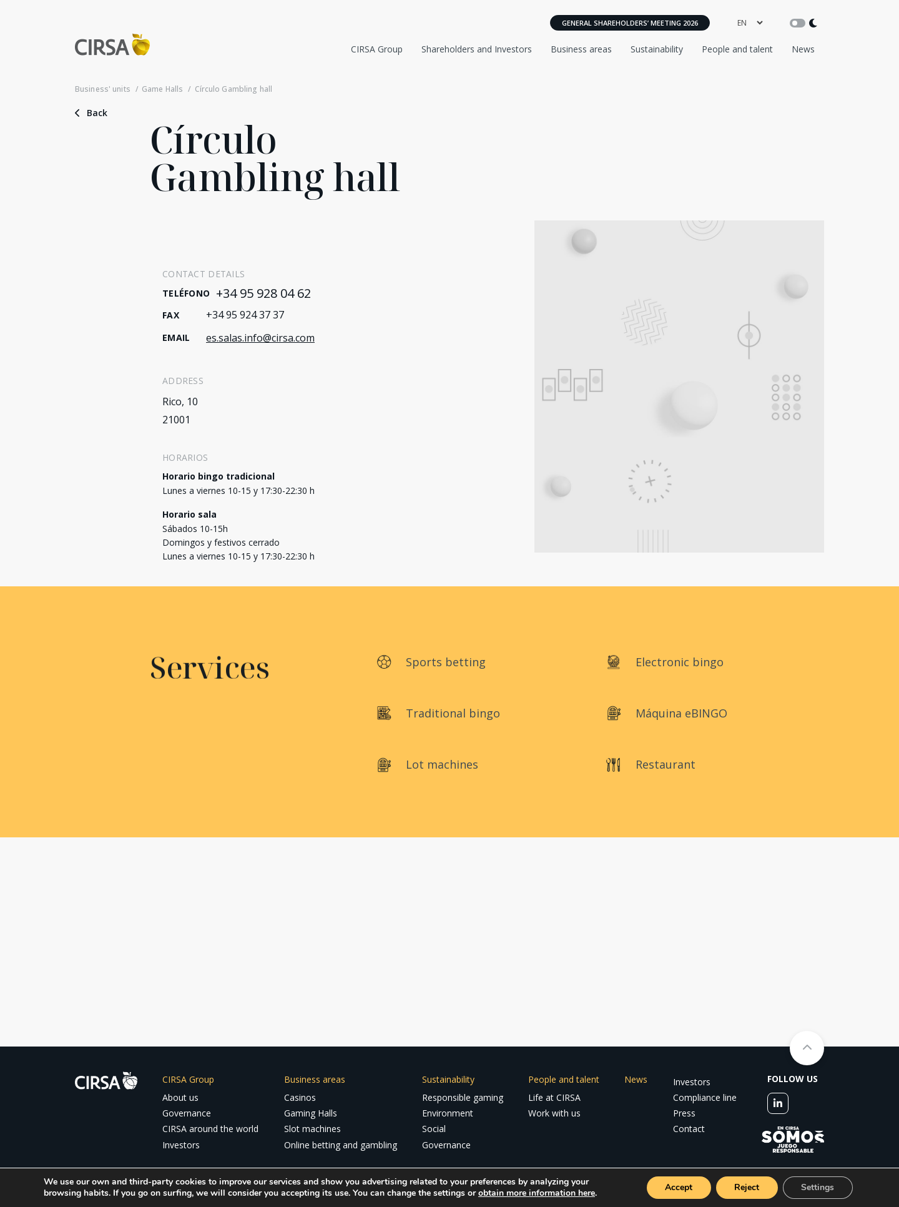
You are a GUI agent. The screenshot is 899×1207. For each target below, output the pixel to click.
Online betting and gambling (340, 1145)
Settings (817, 1187)
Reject (746, 1187)
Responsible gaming (462, 1097)
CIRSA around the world (210, 1129)
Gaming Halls (310, 1113)
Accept (677, 1187)
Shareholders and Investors (476, 49)
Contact (689, 1129)
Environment (447, 1113)
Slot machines (312, 1129)
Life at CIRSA (554, 1097)
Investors (181, 1145)
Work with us (554, 1113)
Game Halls (162, 89)
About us (180, 1097)
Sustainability (657, 49)
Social (434, 1129)
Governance (186, 1113)
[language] (750, 23)
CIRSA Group (377, 49)
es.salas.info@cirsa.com (260, 338)
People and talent (737, 49)
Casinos (300, 1097)
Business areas (581, 49)
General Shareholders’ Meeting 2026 (630, 22)
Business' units (102, 89)
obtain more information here (536, 1193)
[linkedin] (777, 1103)
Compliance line (705, 1097)
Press (684, 1113)
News (803, 49)
